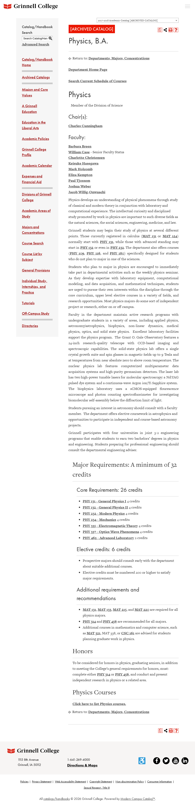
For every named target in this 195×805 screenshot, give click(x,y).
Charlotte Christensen (86, 157)
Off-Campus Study (35, 313)
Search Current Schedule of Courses (97, 80)
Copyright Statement (101, 782)
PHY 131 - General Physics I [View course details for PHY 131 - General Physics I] (104, 501)
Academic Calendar (37, 165)
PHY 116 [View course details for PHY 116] (93, 253)
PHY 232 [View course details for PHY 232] (117, 247)
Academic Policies (35, 138)
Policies (24, 782)
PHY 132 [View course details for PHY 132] (86, 247)
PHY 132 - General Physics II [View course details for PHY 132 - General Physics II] (105, 507)
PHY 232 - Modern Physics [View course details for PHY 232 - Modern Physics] (104, 513)
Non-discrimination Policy (130, 782)
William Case (79, 152)
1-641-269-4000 (78, 760)
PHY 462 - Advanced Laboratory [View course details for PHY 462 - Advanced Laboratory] (108, 537)
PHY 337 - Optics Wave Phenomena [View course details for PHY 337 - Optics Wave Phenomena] (111, 531)
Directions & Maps (82, 765)
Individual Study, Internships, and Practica (34, 286)
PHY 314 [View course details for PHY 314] (89, 621)
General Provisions (36, 270)
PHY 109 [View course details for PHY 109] (77, 253)
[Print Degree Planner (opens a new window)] (160, 30)
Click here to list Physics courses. (99, 703)
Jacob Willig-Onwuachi (86, 192)
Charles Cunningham (85, 125)
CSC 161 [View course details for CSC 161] (127, 633)
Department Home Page (87, 69)
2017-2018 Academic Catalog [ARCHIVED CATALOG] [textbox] (128, 20)
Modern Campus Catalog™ (137, 799)
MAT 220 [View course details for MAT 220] (142, 609)
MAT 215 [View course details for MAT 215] (120, 609)
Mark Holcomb (80, 169)
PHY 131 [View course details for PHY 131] (106, 241)
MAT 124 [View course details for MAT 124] (170, 236)
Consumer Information (159, 782)
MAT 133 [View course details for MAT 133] (104, 609)
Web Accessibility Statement (70, 782)
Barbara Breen (79, 146)
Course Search (33, 243)
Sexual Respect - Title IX (97, 788)
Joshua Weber (79, 186)
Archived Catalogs (36, 77)
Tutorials (28, 303)
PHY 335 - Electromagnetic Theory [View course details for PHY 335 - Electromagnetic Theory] (110, 525)
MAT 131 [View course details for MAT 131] (149, 236)
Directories (30, 325)
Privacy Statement (41, 782)
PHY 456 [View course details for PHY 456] (110, 621)
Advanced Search (35, 44)
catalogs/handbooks (56, 799)
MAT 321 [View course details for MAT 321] (93, 633)
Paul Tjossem (79, 180)
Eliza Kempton (80, 174)
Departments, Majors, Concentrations (119, 58)
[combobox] (138, 20)
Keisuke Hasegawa (83, 163)
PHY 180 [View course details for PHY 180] (117, 253)
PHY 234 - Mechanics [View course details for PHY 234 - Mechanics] (99, 519)
